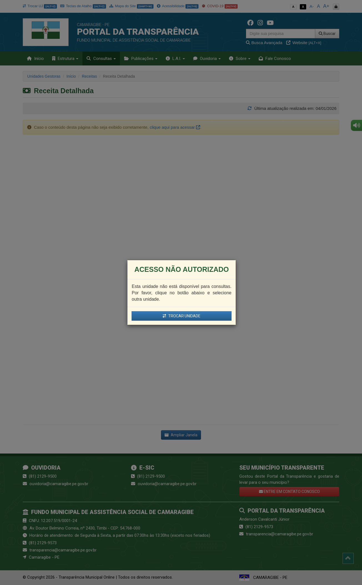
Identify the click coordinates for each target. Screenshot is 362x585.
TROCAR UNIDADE (181, 316)
